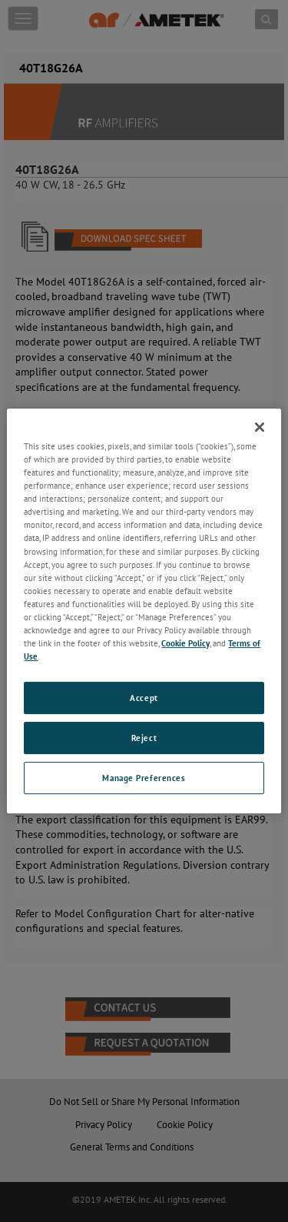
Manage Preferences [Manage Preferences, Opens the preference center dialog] (143, 777)
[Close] (259, 427)
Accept (143, 697)
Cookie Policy (185, 643)
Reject (144, 737)
